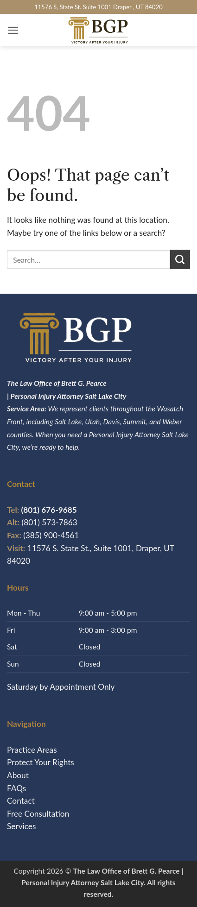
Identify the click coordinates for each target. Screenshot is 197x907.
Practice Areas (32, 750)
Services (21, 826)
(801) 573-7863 (49, 522)
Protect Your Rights (40, 762)
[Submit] (180, 259)
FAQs (16, 788)
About (18, 775)
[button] (13, 30)
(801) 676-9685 (42, 510)
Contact (21, 801)
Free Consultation (38, 814)
